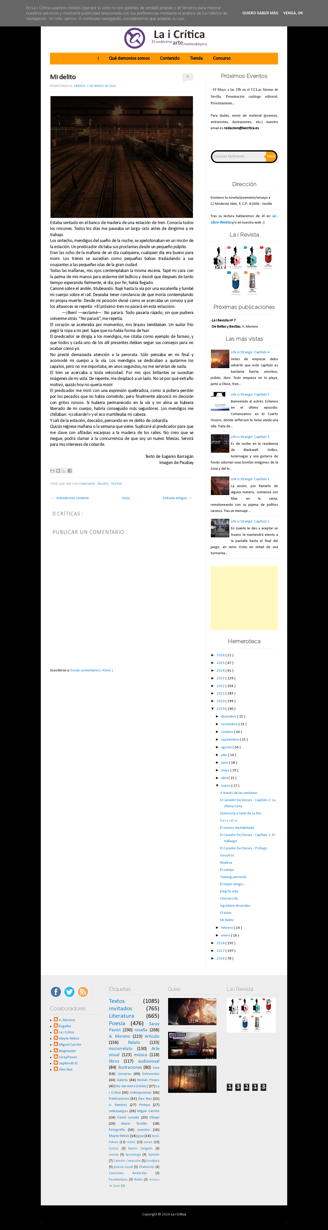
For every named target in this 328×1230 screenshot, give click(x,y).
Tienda (196, 58)
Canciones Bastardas (128, 1173)
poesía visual (123, 1167)
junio (225, 763)
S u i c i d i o (228, 821)
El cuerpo (227, 870)
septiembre (230, 740)
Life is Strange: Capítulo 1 (250, 521)
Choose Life (229, 899)
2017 (221, 951)
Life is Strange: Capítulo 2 (250, 479)
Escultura (152, 1161)
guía (140, 1136)
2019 (221, 709)
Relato (103, 483)
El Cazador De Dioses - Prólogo (243, 848)
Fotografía (117, 1130)
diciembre (229, 717)
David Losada (128, 1118)
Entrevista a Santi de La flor (240, 813)
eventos (143, 1130)
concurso (87, 483)
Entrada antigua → (177, 498)
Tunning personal (233, 877)
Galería (122, 1080)
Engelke (65, 1026)
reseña (141, 1030)
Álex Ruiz (66, 1070)
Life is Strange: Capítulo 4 (250, 352)
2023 (221, 678)
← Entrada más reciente (70, 498)
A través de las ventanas (238, 793)
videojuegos (118, 1111)
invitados (120, 1009)
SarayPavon (68, 1057)
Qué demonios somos (129, 58)
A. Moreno (67, 1020)
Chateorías (147, 1167)
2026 (221, 655)
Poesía (117, 1024)
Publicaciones (119, 1099)
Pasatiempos (118, 1179)
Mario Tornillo (134, 1124)
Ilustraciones (130, 1067)
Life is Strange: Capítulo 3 (250, 437)
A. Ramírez (118, 1105)
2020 (221, 701)
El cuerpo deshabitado (237, 828)
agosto (227, 747)
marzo (226, 786)
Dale (271, 156)
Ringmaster (67, 1051)
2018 (221, 943)
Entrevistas (150, 1074)
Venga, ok (293, 13)
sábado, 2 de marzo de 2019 (95, 86)
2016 (221, 959)
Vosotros (227, 856)
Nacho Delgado (140, 1148)
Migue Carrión (148, 1111)
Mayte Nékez (69, 1039)
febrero (227, 928)
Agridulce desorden (235, 906)
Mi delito (63, 77)
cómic (131, 1142)
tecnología (133, 1154)
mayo (225, 770)
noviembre (230, 724)
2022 (221, 686)
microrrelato (120, 1048)
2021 (221, 693)
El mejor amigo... (232, 884)
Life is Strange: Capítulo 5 (250, 395)
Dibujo (154, 1118)
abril (225, 778)
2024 (221, 671)
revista (114, 1154)
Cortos (114, 1148)
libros (114, 1061)
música (140, 1055)
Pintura (144, 1105)
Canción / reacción (127, 1161)
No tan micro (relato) (132, 1086)
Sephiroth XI (68, 1063)
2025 (221, 663)
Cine (156, 1068)
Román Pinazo (148, 1080)
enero (226, 935)
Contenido (170, 58)
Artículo (152, 1036)
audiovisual (148, 1061)
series (148, 1142)
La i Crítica (66, 1032)
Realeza (226, 863)
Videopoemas (140, 1093)
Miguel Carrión (70, 1045)
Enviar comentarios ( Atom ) (92, 670)
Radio (138, 1179)
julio (224, 755)
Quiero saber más (260, 13)
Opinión (153, 1154)
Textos (117, 483)
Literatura (121, 1016)
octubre (227, 732)
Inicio (126, 498)
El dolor (226, 913)
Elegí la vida (229, 891)
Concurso (222, 58)
